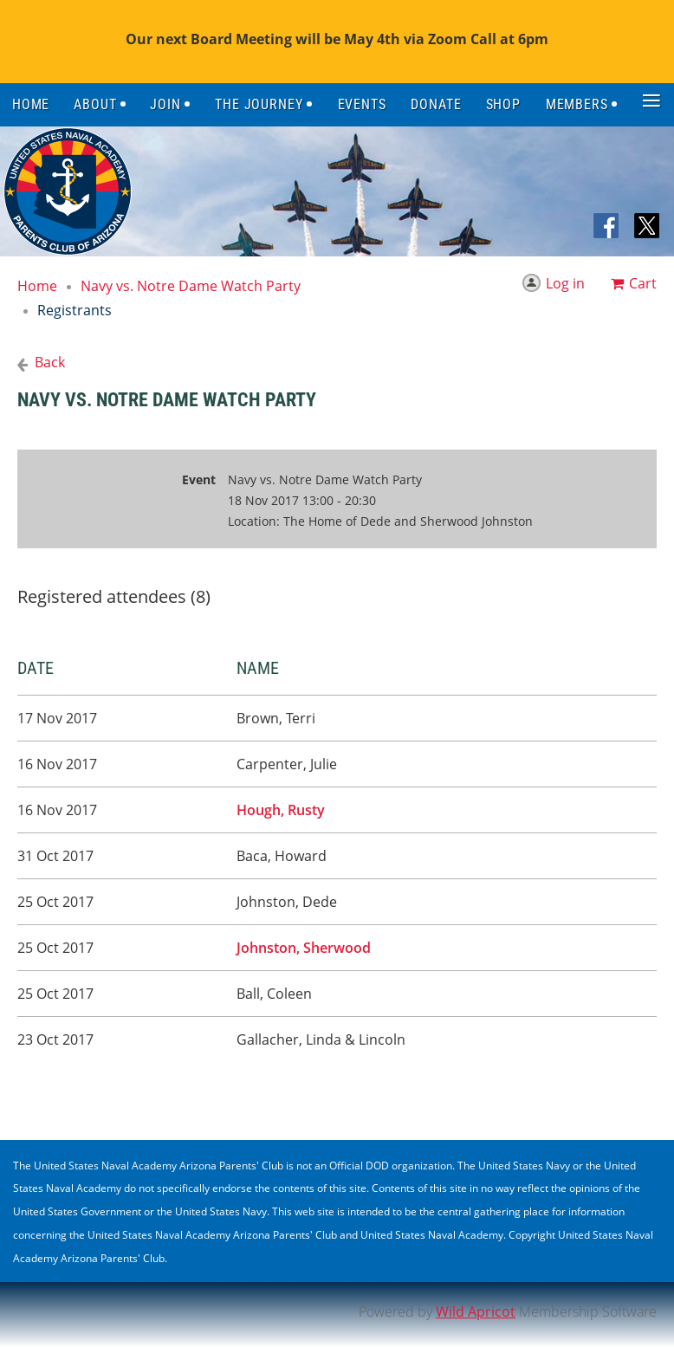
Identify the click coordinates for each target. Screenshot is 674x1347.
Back (50, 362)
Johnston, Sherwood (304, 947)
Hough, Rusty (281, 809)
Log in (565, 283)
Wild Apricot (475, 1311)
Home (37, 285)
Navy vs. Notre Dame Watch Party (191, 285)
